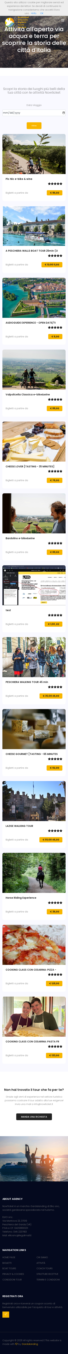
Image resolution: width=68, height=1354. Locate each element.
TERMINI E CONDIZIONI (48, 1279)
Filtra (34, 125)
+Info (33, 13)
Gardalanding (30, 1344)
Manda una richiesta (34, 1116)
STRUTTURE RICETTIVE (47, 1274)
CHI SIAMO (42, 1257)
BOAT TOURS (9, 1268)
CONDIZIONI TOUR (12, 1279)
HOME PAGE (8, 1257)
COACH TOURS (44, 1268)
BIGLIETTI (7, 1263)
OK (41, 13)
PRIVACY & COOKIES (13, 1274)
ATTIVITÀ (40, 1263)
